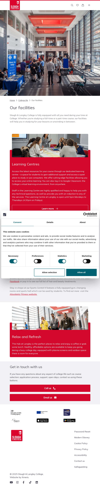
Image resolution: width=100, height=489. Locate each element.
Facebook (14, 281)
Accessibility (80, 455)
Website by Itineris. (19, 477)
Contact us (79, 461)
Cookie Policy (81, 443)
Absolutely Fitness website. (23, 294)
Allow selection (49, 272)
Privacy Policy (81, 449)
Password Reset (82, 431)
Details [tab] (50, 222)
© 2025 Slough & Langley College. (26, 474)
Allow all (81, 272)
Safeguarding (80, 466)
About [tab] (83, 222)
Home (12, 100)
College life (21, 100)
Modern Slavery (82, 437)
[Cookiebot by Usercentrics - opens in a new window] (85, 215)
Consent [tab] (17, 222)
